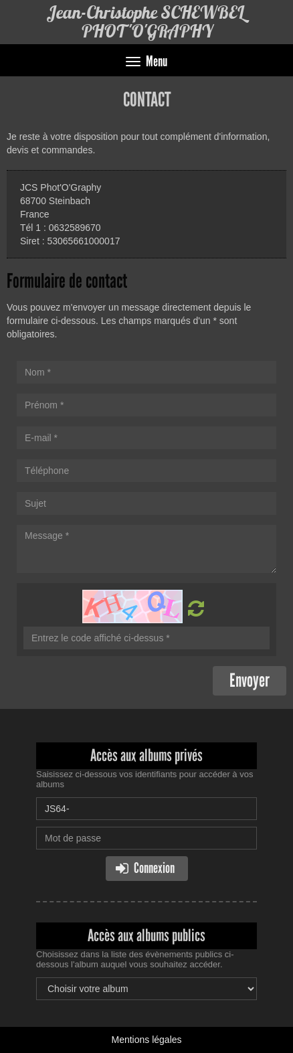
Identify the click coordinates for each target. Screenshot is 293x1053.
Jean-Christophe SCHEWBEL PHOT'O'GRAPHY (146, 21)
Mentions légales (146, 1039)
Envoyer (249, 680)
